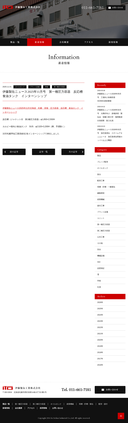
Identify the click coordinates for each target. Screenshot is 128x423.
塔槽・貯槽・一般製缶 (106, 187)
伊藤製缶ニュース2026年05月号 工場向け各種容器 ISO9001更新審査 (110, 95)
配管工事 (100, 181)
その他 (100, 243)
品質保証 (100, 268)
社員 (99, 287)
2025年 (100, 309)
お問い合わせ (57, 408)
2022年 (100, 327)
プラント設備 (102, 212)
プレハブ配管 (102, 162)
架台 (99, 174)
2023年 (100, 321)
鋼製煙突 (100, 193)
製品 (99, 156)
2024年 (100, 315)
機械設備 (100, 256)
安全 (99, 249)
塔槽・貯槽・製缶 (86, 404)
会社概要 (18, 408)
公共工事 (100, 237)
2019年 (100, 346)
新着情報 (6, 408)
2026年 (100, 302)
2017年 (100, 359)
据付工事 (100, 206)
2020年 (100, 340)
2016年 (100, 365)
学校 (99, 281)
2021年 (100, 334)
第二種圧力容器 (103, 231)
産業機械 (100, 199)
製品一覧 (6, 404)
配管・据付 (103, 404)
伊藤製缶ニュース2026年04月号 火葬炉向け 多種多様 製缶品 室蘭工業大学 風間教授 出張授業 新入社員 (110, 113)
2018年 (100, 352)
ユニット (100, 218)
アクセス (31, 408)
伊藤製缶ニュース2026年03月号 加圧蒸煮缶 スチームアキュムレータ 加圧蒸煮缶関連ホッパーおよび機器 (110, 133)
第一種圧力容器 (103, 224)
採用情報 (43, 408)
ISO (98, 262)
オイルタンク (102, 168)
